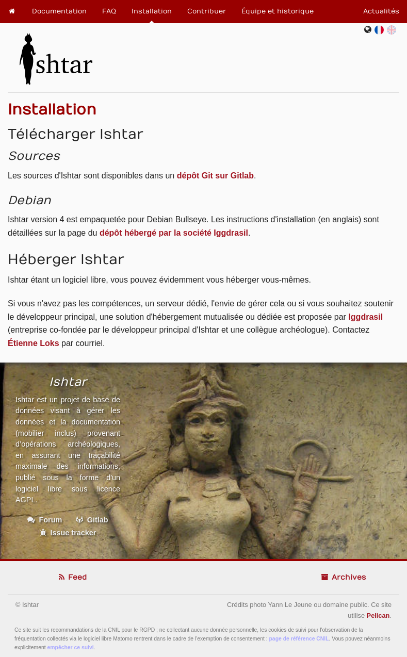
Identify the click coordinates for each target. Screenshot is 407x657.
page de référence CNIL (299, 639)
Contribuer (206, 11)
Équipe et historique (277, 11)
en (392, 29)
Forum (44, 520)
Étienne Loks (33, 343)
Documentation (59, 11)
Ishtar (56, 55)
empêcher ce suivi (70, 647)
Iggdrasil (365, 317)
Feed (72, 577)
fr (381, 29)
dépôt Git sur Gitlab (215, 175)
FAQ (109, 11)
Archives (343, 577)
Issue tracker (68, 533)
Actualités (381, 11)
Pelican (378, 615)
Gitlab (92, 520)
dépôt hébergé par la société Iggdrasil (174, 232)
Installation (152, 11)
